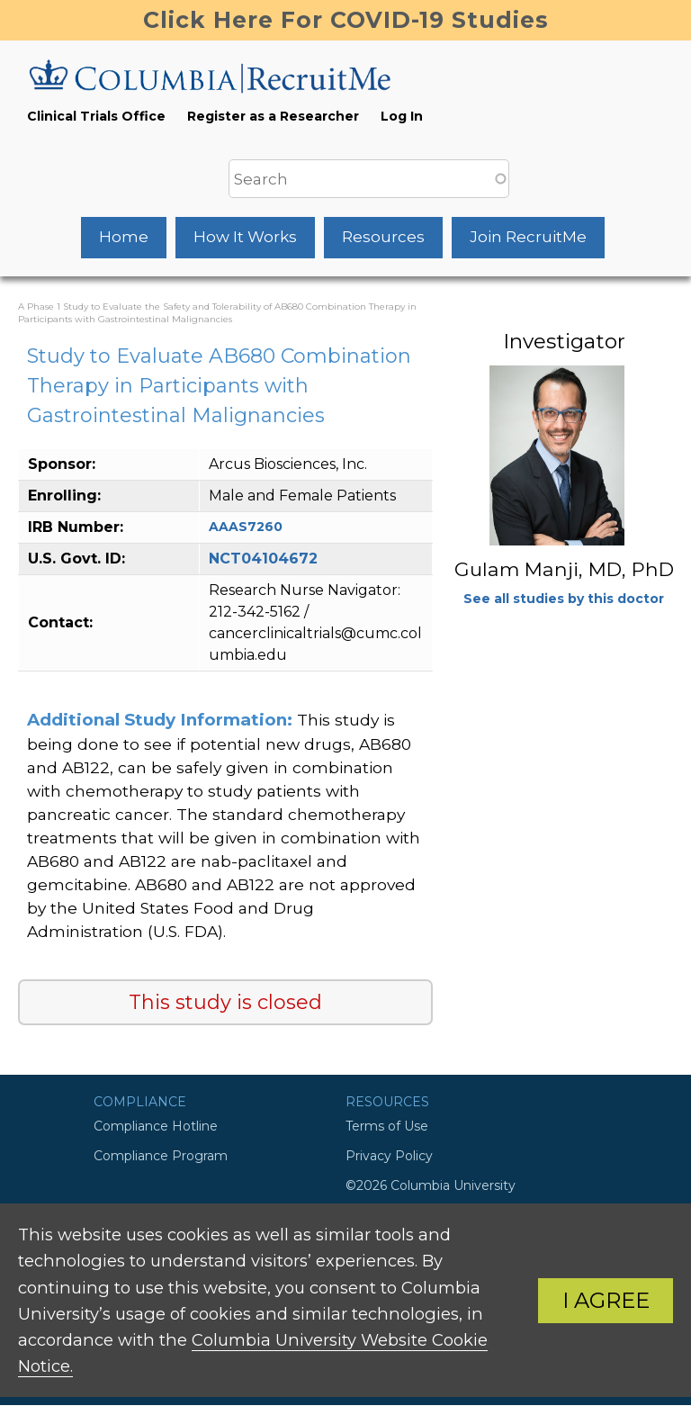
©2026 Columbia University (431, 1185)
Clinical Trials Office (96, 116)
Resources (383, 237)
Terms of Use (387, 1126)
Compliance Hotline (156, 1126)
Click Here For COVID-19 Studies (346, 19)
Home (123, 237)
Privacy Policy (389, 1156)
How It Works (245, 237)
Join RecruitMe (528, 237)
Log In (402, 116)
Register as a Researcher (273, 116)
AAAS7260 (246, 526)
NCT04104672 (263, 558)
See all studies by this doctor (563, 598)
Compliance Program (161, 1156)
